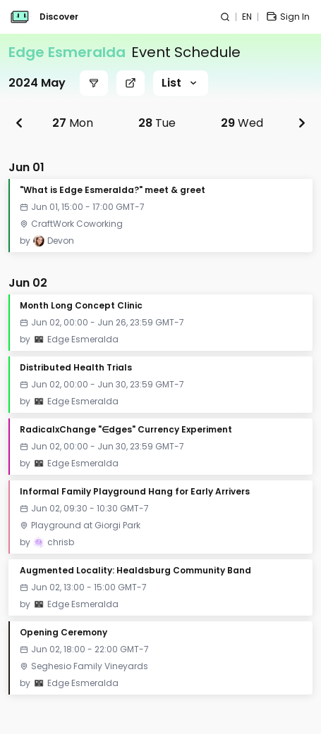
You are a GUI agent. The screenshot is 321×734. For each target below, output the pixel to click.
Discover (59, 17)
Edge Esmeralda (67, 52)
